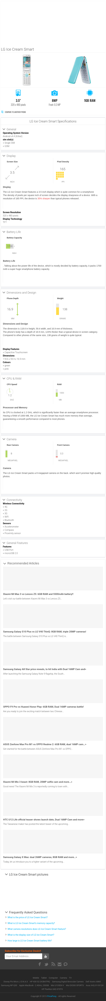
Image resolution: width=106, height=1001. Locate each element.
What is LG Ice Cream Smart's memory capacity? (31, 923)
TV (70, 978)
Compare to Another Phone (13, 112)
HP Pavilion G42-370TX (52, 989)
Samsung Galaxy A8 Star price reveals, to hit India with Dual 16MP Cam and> (44, 669)
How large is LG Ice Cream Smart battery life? (30, 940)
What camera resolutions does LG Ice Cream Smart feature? (37, 929)
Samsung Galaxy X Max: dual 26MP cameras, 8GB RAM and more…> (40, 857)
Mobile (36, 978)
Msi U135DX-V (57, 985)
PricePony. (52, 996)
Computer (53, 978)
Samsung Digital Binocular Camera (68, 981)
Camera (63, 978)
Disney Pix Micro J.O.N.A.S (16, 981)
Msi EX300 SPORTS (75, 985)
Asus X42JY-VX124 (94, 985)
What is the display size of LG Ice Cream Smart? (31, 935)
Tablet (44, 978)
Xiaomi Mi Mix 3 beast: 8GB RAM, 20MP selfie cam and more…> (37, 781)
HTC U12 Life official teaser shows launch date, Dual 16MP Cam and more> (43, 819)
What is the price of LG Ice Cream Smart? (28, 917)
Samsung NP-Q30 (9, 985)
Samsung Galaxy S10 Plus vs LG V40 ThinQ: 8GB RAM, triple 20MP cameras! (44, 631)
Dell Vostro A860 (93, 981)
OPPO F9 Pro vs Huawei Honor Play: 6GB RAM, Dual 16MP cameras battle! (43, 706)
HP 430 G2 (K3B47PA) (40, 981)
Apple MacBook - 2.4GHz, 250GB (34, 985)
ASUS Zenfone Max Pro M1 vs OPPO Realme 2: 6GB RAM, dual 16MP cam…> (44, 744)
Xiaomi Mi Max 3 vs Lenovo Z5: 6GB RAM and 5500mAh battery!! (38, 594)
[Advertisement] (53, 23)
